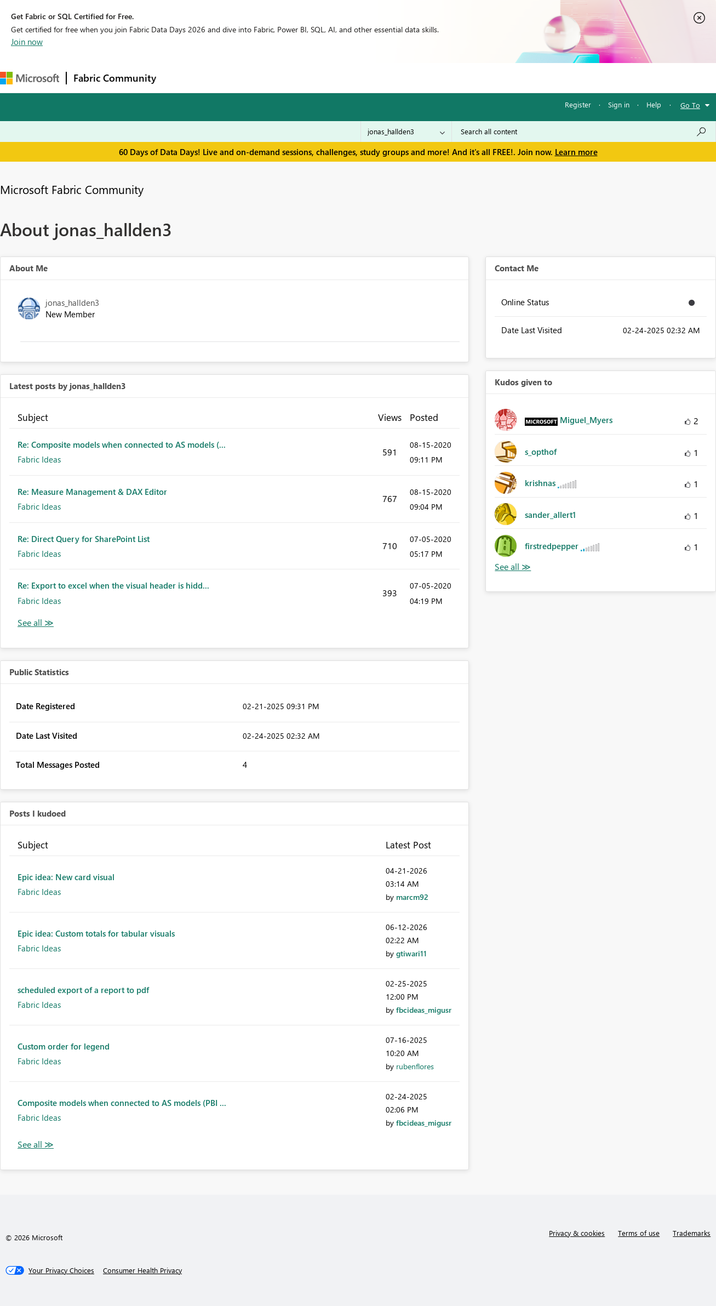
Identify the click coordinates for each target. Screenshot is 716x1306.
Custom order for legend (64, 1046)
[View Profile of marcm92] (412, 897)
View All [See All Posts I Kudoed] (36, 1144)
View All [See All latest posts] (36, 623)
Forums (181, 77)
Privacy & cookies (577, 1232)
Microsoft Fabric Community (72, 189)
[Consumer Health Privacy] (142, 1270)
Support (460, 77)
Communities (322, 77)
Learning (414, 77)
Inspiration (229, 77)
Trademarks (692, 1232)
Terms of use (639, 1232)
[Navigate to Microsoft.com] (29, 78)
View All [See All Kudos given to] (513, 567)
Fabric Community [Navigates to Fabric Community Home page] (114, 77)
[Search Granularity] (406, 131)
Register (578, 104)
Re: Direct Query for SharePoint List (84, 538)
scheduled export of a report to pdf (83, 989)
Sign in (618, 104)
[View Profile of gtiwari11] (411, 953)
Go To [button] (690, 105)
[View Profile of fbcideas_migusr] (423, 1010)
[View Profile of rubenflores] (415, 1066)
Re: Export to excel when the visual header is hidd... (113, 585)
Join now (27, 41)
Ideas (274, 77)
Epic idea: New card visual (66, 876)
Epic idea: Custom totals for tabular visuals (96, 933)
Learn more (576, 151)
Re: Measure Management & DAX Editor (92, 491)
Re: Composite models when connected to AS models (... (122, 444)
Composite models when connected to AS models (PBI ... (122, 1102)
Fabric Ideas (39, 459)
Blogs (372, 77)
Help (653, 104)
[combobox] (583, 131)
